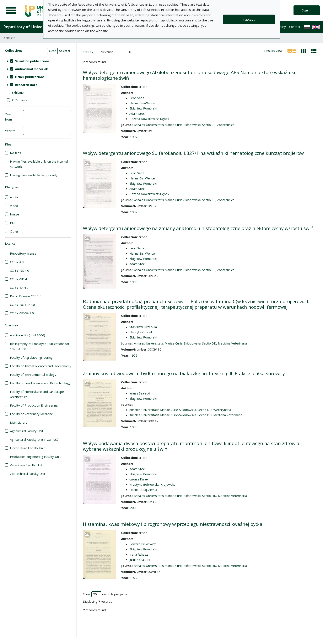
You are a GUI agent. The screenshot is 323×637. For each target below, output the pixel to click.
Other (14, 231)
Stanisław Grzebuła (143, 327)
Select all (64, 51)
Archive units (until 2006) (27, 335)
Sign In (306, 10)
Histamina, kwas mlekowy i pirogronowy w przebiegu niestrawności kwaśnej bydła (172, 524)
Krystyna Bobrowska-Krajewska (152, 484)
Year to (10, 131)
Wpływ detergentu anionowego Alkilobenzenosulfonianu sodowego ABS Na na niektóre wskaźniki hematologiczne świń (189, 75)
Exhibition (18, 92)
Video (14, 206)
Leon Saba (136, 98)
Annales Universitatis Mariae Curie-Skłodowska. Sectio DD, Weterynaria (180, 410)
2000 (134, 508)
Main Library (18, 422)
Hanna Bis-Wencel (142, 103)
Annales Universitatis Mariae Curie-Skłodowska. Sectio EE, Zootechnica (184, 125)
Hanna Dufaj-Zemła (143, 490)
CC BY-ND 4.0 (19, 279)
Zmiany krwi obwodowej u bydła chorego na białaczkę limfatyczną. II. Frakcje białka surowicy (184, 373)
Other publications (29, 77)
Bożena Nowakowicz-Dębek (149, 119)
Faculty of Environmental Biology (33, 374)
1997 (134, 137)
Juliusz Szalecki (139, 393)
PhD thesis (19, 100)
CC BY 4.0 (17, 262)
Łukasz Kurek (138, 479)
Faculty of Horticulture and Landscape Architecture (37, 394)
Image (14, 214)
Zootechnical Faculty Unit (27, 474)
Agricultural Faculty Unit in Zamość (34, 439)
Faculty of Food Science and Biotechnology (40, 383)
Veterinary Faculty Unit (26, 465)
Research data (26, 85)
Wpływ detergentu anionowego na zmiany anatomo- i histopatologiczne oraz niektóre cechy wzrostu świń (198, 228)
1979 (134, 355)
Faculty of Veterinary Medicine (31, 414)
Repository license (23, 253)
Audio (14, 197)
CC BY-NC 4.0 (19, 270)
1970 (134, 427)
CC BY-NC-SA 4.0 (22, 313)
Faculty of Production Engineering (34, 405)
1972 (134, 578)
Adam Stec (137, 113)
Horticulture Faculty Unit (27, 448)
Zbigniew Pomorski (143, 108)
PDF (13, 223)
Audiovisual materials (32, 69)
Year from (8, 116)
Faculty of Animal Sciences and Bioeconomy (40, 366)
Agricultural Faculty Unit (26, 431)
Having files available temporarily (33, 175)
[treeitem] (38, 61)
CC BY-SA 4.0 (19, 287)
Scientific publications (32, 61)
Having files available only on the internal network (39, 164)
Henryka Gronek (141, 332)
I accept (249, 19)
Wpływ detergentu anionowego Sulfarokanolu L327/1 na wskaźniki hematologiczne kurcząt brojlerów (193, 153)
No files (15, 153)
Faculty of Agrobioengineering (31, 357)
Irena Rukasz (138, 554)
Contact (294, 27)
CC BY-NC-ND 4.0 (22, 304)
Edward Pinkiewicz (142, 544)
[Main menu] (10, 10)
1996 (134, 282)
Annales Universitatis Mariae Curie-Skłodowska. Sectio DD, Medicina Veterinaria (190, 343)
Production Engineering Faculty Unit (35, 456)
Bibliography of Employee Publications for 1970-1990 (39, 346)
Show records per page (105, 594)
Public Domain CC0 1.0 (26, 296)
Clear (52, 51)
